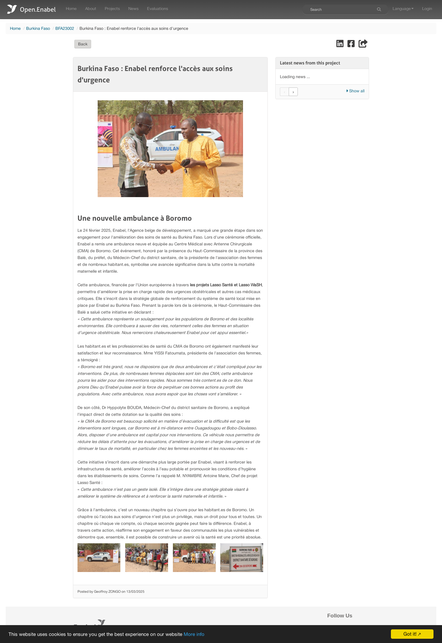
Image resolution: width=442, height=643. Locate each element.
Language (403, 8)
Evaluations (157, 8)
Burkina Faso (38, 28)
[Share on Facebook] (351, 45)
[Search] (379, 9)
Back (82, 44)
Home (71, 8)
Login (427, 8)
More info (194, 634)
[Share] (363, 45)
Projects (112, 8)
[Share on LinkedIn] (340, 45)
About (90, 8)
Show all (355, 90)
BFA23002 (64, 28)
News (133, 8)
